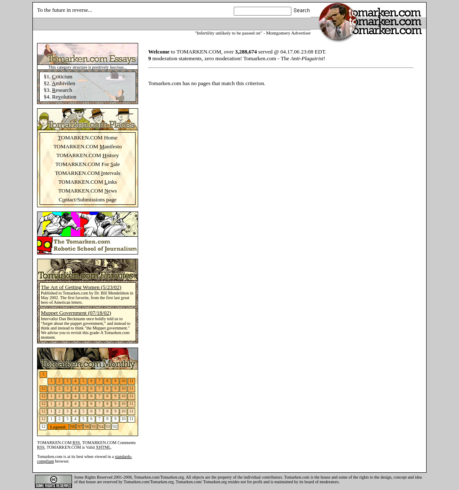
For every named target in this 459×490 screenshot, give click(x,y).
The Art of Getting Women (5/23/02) (81, 287)
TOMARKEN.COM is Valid (79, 447)
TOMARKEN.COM (58, 442)
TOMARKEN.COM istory (87, 155)
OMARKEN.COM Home (87, 137)
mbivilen (63, 83)
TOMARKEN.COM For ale (87, 164)
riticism (62, 76)
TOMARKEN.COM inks (87, 182)
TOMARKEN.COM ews (87, 190)
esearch (62, 90)
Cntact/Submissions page (88, 199)
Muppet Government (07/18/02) (76, 313)
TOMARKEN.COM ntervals (87, 173)
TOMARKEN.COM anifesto (87, 146)
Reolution (64, 97)
